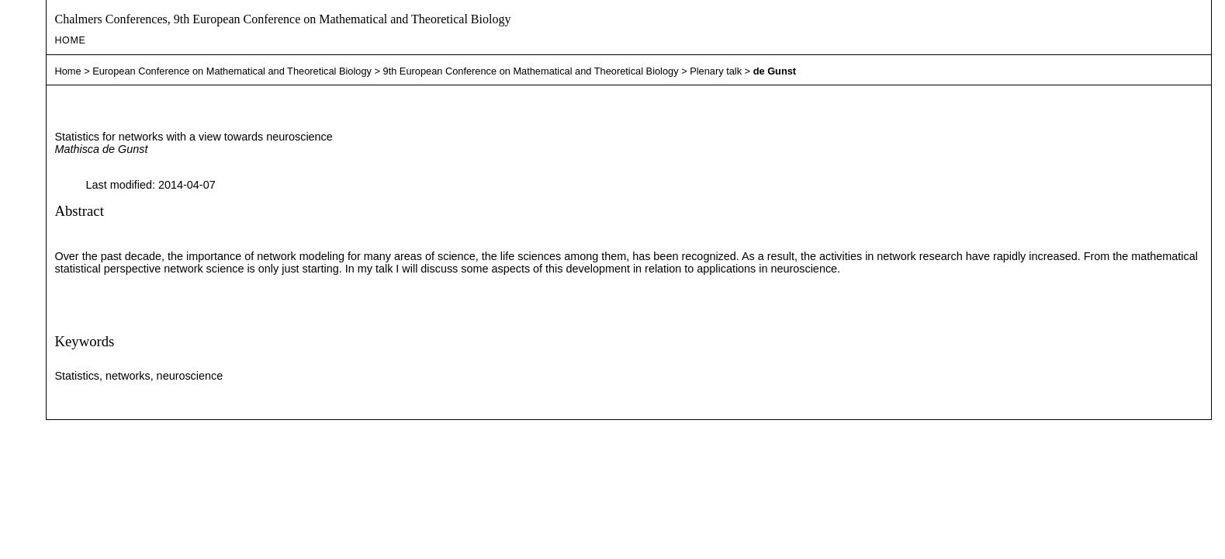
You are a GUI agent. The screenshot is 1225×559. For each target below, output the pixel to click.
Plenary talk (716, 71)
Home (69, 40)
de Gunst (774, 71)
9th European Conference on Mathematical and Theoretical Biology (531, 71)
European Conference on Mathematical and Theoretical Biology (232, 71)
